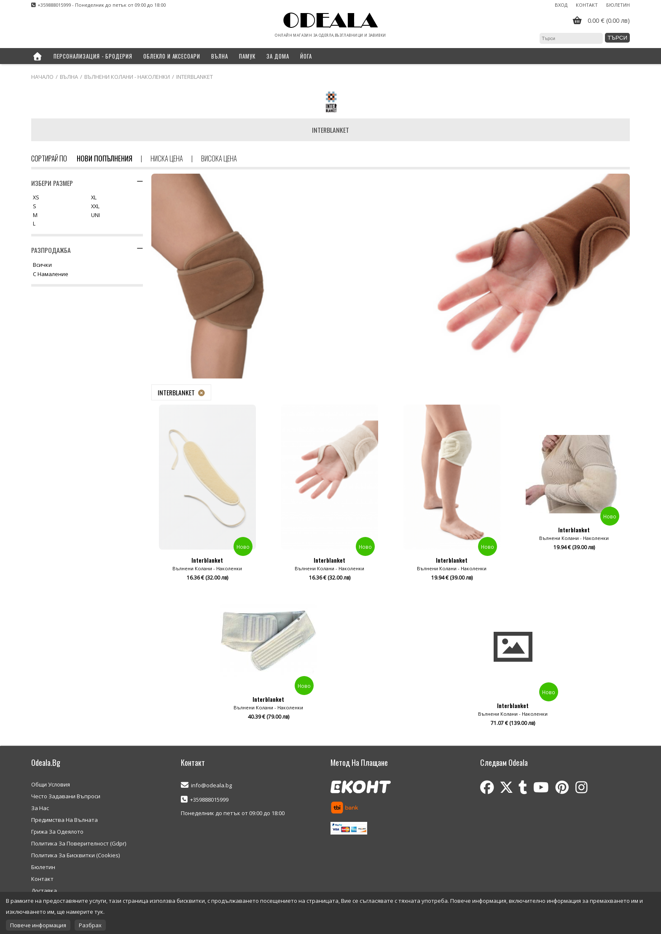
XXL (95, 207)
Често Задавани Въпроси (65, 796)
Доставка (44, 890)
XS (36, 198)
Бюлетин (618, 5)
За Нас (40, 808)
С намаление (50, 274)
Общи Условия (50, 784)
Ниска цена (166, 158)
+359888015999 (209, 799)
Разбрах (90, 925)
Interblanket (176, 392)
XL (94, 198)
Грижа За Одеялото (57, 831)
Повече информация (38, 925)
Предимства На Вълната (64, 820)
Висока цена (219, 158)
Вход (561, 5)
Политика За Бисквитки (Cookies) (75, 855)
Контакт (587, 5)
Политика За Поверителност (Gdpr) (78, 843)
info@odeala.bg (211, 785)
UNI (95, 215)
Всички (42, 265)
